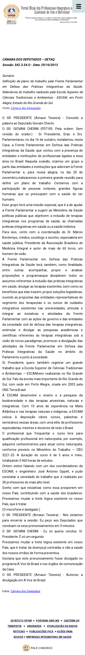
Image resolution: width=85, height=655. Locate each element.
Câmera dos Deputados (26, 108)
